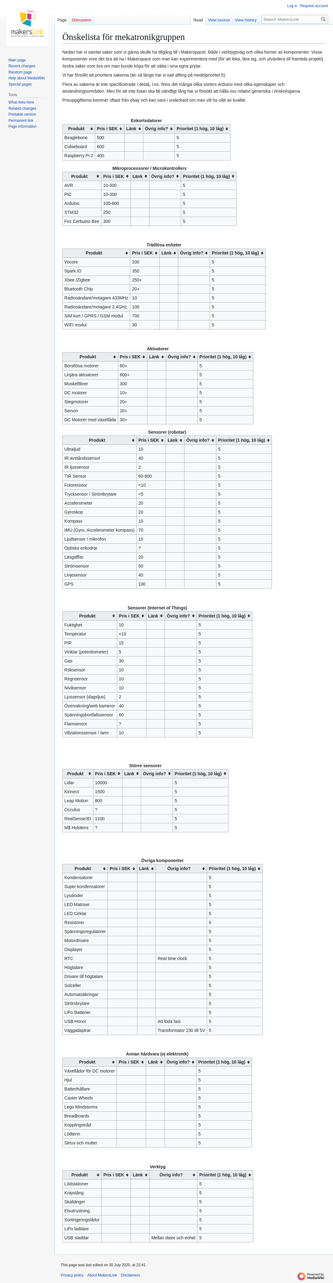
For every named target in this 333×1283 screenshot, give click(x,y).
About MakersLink (102, 1275)
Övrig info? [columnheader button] (156, 128)
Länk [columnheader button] (131, 128)
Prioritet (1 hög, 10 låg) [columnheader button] (200, 128)
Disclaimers (130, 1275)
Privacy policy (72, 1275)
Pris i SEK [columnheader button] (107, 128)
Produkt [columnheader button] (76, 128)
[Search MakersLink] (294, 19)
